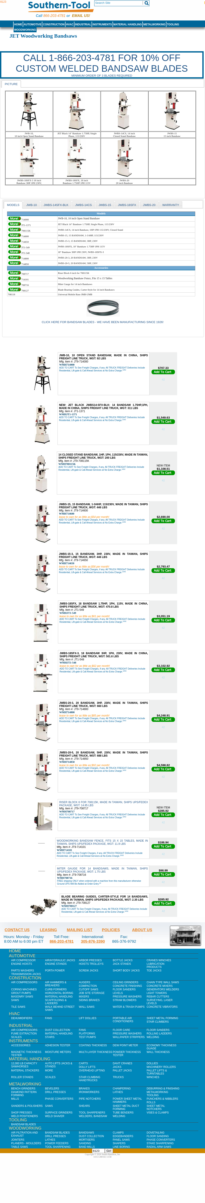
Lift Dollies (87, 1018)
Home (18, 24)
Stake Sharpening (160, 1143)
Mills (15, 1098)
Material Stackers (25, 1070)
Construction (54, 24)
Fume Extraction (24, 1033)
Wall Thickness (158, 1052)
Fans (48, 1018)
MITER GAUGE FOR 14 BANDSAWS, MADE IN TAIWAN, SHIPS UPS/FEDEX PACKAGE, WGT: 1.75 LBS (102, 870)
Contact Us (17, 930)
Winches (153, 1077)
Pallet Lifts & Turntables (157, 1072)
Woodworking (25, 29)
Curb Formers (56, 989)
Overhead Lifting (92, 1070)
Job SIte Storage (92, 993)
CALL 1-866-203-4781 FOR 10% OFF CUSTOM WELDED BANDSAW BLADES (102, 63)
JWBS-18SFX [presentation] (127, 205)
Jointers (17, 1139)
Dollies (152, 1063)
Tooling (173, 24)
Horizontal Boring (59, 993)
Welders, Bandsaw (93, 1116)
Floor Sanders (124, 989)
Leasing (48, 930)
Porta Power (55, 970)
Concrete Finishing (127, 985)
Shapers (119, 1143)
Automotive (32, 24)
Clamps (118, 1132)
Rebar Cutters (158, 996)
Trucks (118, 1077)
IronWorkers (89, 1092)
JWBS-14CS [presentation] (83, 205)
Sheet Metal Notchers (156, 1107)
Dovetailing (155, 1132)
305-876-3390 (93, 941)
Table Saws (19, 1146)
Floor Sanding (158, 1136)
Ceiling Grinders (125, 982)
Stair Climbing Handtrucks (89, 1079)
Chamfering (122, 1088)
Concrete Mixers (160, 985)
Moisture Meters (58, 1052)
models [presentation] (13, 205)
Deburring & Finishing (163, 1088)
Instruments (102, 24)
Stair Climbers (158, 1021)
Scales (16, 1037)
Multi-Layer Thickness (95, 1052)
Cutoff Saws (88, 989)
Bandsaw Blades (23, 1124)
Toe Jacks (154, 970)
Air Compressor (23, 960)
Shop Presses (21, 1112)
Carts (83, 1063)
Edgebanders (123, 1136)
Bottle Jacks (123, 960)
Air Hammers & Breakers (55, 984)
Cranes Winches (159, 960)
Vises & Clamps (158, 1112)
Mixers (84, 996)
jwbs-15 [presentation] (105, 205)
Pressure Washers (127, 996)
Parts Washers (22, 970)
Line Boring (121, 1146)
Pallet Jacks (122, 1070)
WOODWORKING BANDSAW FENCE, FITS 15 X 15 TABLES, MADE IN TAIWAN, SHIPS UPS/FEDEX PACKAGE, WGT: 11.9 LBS (102, 842)
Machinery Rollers (161, 1067)
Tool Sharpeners (92, 1112)
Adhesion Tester (57, 1045)
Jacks (117, 1067)
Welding (153, 1037)
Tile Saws (18, 1006)
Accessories (21, 1045)
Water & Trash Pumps (129, 1006)
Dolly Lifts (87, 1067)
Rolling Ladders (159, 1033)
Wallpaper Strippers (129, 1037)
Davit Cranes (122, 1063)
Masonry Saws (22, 996)
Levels (118, 993)
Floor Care (121, 1030)
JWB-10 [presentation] (31, 205)
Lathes (118, 1092)
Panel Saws (121, 1139)
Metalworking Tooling (157, 1094)
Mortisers (87, 1139)
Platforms (87, 1033)
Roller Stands (22, 1077)
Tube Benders (123, 1112)
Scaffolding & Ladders (56, 1002)
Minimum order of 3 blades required (102, 75)
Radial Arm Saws (159, 1146)
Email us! (81, 16)
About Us (142, 930)
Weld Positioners (24, 1116)
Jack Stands (122, 963)
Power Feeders (56, 1143)
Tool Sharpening (58, 1146)
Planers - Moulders (26, 1143)
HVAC (69, 24)
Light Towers (157, 993)
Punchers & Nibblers (162, 1098)
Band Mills (87, 1146)
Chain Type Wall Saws (163, 982)
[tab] (11, 84)
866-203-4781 (54, 16)
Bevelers (52, 1088)
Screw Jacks (88, 970)
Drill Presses (55, 1092)
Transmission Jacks (26, 974)
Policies (111, 930)
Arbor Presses (90, 960)
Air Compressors (24, 982)
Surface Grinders (58, 1112)
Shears (84, 1105)
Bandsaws (86, 1132)
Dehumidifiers (21, 1018)
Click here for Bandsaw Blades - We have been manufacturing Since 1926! (103, 322)
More (49, 1070)
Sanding (85, 1143)
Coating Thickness (93, 1045)
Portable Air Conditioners (123, 1020)
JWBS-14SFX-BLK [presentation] (56, 205)
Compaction (88, 985)
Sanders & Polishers (27, 1105)
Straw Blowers (124, 1000)
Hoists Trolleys (91, 963)
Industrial (83, 24)
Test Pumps (87, 1037)
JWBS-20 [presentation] (149, 205)
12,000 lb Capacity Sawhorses (24, 1065)
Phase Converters (59, 1098)
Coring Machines (24, 989)
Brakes (84, 1088)
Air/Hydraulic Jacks (60, 960)
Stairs (49, 1037)
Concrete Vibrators (162, 1006)
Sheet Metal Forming (162, 1018)
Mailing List (79, 930)
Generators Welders (163, 989)
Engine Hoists (21, 963)
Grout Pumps (21, 993)
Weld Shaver (54, 1116)
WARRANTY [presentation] (170, 205)
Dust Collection (57, 1030)
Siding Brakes (89, 1000)
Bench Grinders (23, 1088)
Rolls (151, 1102)
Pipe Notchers (90, 1098)
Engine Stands (56, 963)
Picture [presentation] (11, 84)
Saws (15, 1000)
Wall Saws (86, 1006)
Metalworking (154, 24)
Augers (84, 982)
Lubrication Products (155, 965)
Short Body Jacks (126, 970)
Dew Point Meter (125, 1045)
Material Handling (127, 24)
